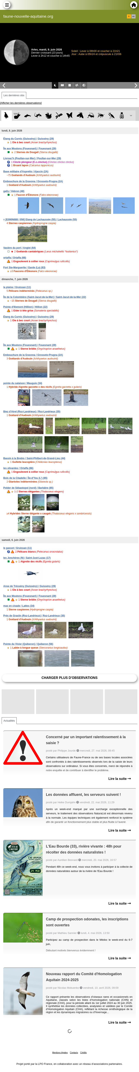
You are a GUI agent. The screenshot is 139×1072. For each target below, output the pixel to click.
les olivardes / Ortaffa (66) (18, 468)
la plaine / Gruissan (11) (17, 287)
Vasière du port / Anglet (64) (19, 247)
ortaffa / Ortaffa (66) (14, 257)
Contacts (74, 1052)
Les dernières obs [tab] (13, 95)
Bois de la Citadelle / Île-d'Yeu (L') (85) (25, 478)
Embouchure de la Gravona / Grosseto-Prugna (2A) (33, 181)
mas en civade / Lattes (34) (18, 605)
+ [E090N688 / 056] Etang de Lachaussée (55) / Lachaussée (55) (40, 219)
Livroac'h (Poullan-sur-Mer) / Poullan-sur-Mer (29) (32, 158)
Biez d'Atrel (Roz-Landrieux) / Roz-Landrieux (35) (31, 411)
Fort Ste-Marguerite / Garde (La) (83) (24, 267)
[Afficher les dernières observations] (21, 102)
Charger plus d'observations (69, 678)
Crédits (83, 1052)
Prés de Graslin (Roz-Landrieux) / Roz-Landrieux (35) (34, 615)
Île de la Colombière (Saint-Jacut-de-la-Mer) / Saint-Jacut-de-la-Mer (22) (44, 297)
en (133, 16)
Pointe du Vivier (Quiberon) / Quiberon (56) (28, 644)
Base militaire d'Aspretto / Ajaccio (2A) (25, 171)
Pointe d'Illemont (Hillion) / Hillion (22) (25, 306)
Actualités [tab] (9, 720)
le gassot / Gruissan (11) (17, 548)
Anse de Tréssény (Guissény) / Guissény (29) (29, 586)
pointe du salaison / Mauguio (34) (22, 383)
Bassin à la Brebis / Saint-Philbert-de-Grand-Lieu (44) (34, 458)
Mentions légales (60, 1052)
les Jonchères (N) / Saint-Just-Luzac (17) (27, 557)
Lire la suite (119, 779)
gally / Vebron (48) (13, 191)
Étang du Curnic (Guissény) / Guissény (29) (28, 138)
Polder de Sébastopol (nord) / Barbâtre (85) (28, 487)
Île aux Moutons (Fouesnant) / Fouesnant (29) (29, 148)
